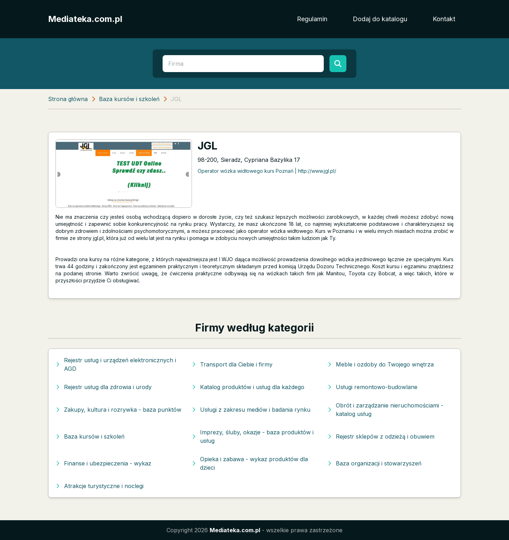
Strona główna (68, 98)
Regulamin (312, 19)
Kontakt (444, 19)
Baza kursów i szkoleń (129, 98)
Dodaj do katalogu (380, 19)
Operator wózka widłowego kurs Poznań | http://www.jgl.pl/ (267, 171)
